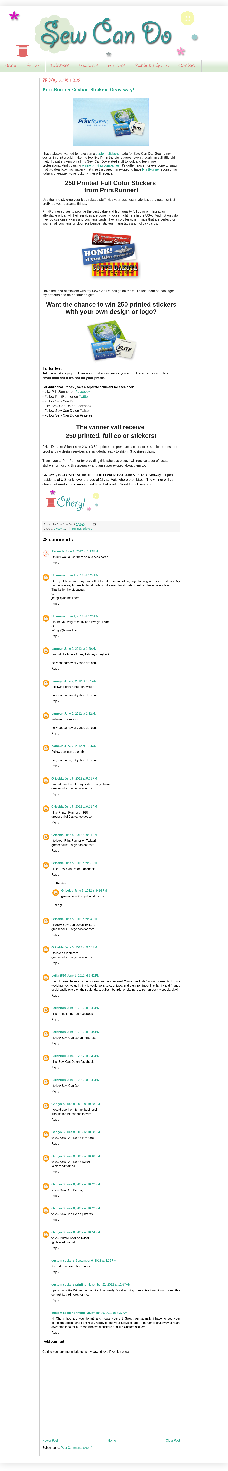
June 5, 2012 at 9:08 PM (81, 778)
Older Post (173, 1440)
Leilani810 (58, 975)
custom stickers (107, 153)
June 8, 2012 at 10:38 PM (83, 1104)
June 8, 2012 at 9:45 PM (83, 1056)
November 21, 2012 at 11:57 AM (109, 1284)
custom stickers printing (68, 1284)
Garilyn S (58, 1104)
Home (11, 65)
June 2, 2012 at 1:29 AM (80, 648)
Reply (55, 562)
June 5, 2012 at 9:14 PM (90, 890)
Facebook (82, 392)
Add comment (54, 1341)
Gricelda (57, 778)
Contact (187, 65)
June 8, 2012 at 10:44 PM (83, 1232)
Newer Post (50, 1440)
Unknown (58, 575)
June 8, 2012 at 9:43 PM (83, 1008)
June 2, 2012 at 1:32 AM (80, 713)
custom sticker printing (68, 1312)
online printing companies (101, 165)
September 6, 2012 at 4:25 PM (96, 1260)
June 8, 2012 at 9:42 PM (83, 975)
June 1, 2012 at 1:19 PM (81, 551)
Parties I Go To (152, 65)
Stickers (87, 528)
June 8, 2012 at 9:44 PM (83, 1031)
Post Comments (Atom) (76, 1447)
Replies (61, 883)
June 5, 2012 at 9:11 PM (81, 806)
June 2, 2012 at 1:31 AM (80, 681)
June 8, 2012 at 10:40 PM (83, 1156)
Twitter (84, 396)
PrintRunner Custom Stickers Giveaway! (88, 90)
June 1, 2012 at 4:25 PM (82, 616)
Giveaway (59, 528)
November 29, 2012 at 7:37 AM (106, 1312)
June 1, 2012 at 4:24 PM (82, 575)
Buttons (116, 65)
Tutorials (59, 65)
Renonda (57, 551)
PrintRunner (151, 169)
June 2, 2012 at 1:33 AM (80, 746)
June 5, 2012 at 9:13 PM (81, 863)
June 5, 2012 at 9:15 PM (81, 947)
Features (89, 65)
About (34, 65)
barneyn (57, 648)
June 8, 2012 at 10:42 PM (83, 1184)
